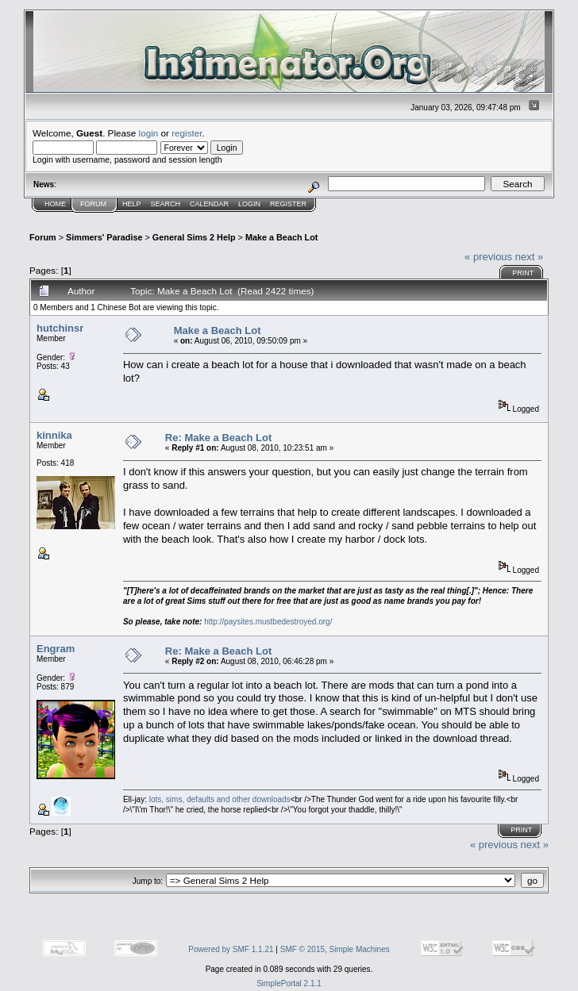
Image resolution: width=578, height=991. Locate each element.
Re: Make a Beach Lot (218, 438)
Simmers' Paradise (104, 237)
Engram (56, 649)
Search (166, 204)
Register (288, 204)
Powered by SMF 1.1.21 (230, 949)
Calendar (209, 204)
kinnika (54, 435)
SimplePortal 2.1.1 (289, 983)
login (149, 133)
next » (529, 257)
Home (55, 204)
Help (131, 204)
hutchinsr (60, 328)
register (186, 133)
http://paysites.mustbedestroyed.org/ (268, 621)
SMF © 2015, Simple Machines (335, 949)
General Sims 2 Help (194, 237)
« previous (488, 257)
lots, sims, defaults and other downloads (220, 799)
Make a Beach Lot (281, 237)
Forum (93, 204)
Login (249, 204)
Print (523, 273)
